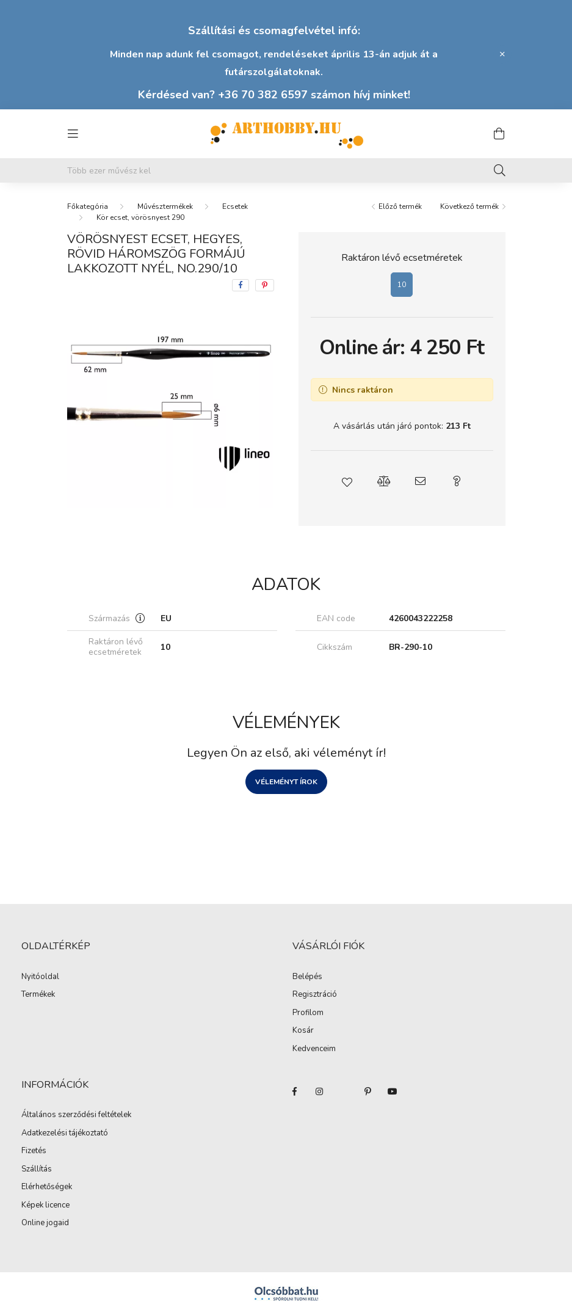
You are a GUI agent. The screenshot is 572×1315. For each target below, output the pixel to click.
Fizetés (33, 1151)
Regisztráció (314, 995)
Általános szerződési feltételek (76, 1115)
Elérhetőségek (46, 1187)
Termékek (38, 995)
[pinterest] (264, 285)
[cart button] (499, 134)
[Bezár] (502, 54)
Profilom (308, 1013)
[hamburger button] (73, 134)
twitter (343, 1091)
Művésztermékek (165, 206)
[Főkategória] (87, 206)
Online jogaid (45, 1223)
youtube (392, 1091)
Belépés (307, 977)
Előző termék (400, 206)
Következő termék (469, 206)
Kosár (303, 1031)
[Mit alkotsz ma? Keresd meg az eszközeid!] (286, 170)
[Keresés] (499, 170)
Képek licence (45, 1206)
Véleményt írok (286, 782)
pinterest (368, 1091)
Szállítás (36, 1170)
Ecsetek (235, 206)
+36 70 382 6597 (263, 94)
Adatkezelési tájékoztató (64, 1133)
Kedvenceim (314, 1049)
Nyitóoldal (40, 977)
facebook (295, 1091)
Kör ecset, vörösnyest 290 (140, 217)
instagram (319, 1091)
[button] (347, 481)
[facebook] (240, 285)
